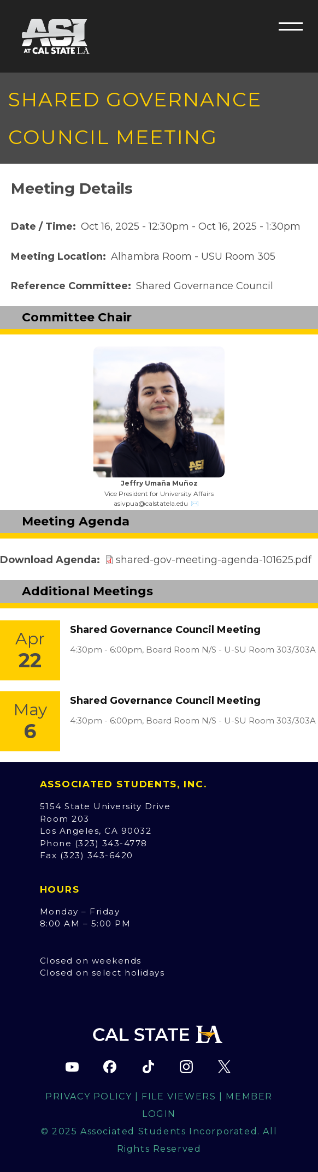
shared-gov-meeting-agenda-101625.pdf (213, 560)
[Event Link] (30, 650)
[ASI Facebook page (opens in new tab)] (109, 1066)
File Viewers (179, 1096)
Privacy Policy (88, 1096)
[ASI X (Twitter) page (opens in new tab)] (224, 1066)
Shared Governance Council (204, 286)
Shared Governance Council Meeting (165, 630)
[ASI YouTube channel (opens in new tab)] (72, 1066)
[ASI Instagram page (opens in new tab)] (186, 1066)
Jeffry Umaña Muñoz (159, 483)
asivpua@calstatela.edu (151, 503)
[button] (291, 26)
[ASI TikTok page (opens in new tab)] (148, 1066)
